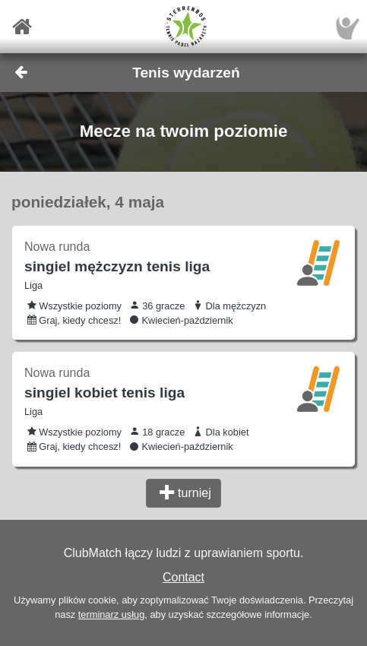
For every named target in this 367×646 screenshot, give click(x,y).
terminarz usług (111, 614)
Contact (183, 577)
